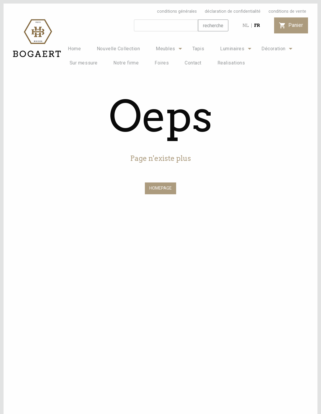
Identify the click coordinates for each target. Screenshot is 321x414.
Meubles (165, 48)
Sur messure (84, 63)
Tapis (198, 48)
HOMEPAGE (160, 188)
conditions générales (177, 11)
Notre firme (126, 63)
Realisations (231, 63)
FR (257, 25)
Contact (193, 63)
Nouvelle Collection (118, 48)
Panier (291, 25)
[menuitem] (74, 49)
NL (246, 25)
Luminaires (232, 48)
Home (74, 48)
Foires (162, 63)
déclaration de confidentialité (233, 11)
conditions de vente (287, 11)
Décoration (273, 48)
